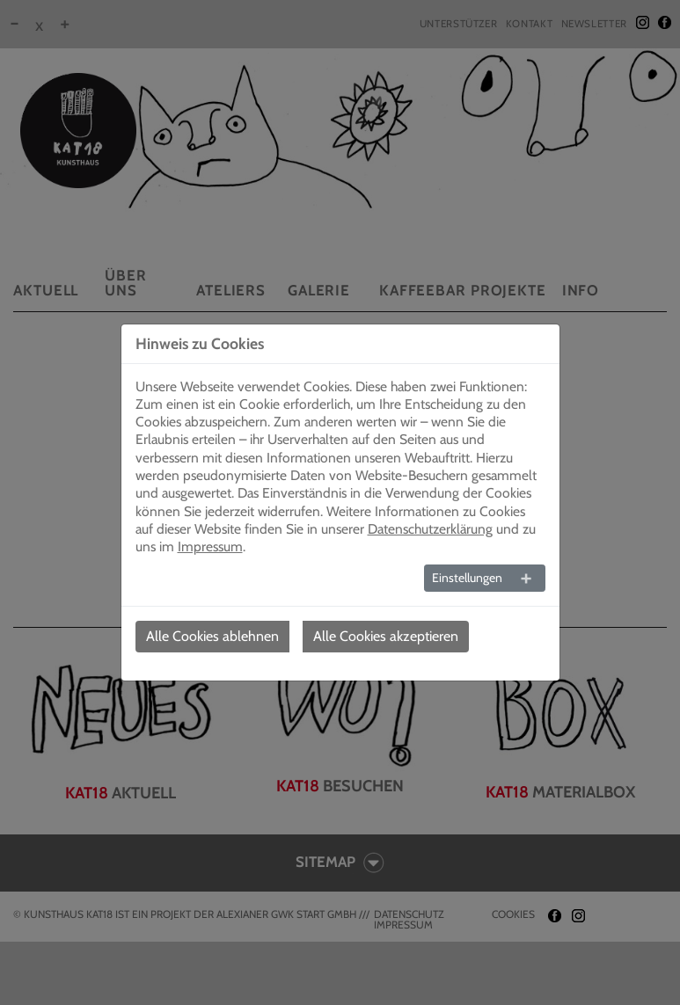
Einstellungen (467, 578)
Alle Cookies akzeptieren (385, 636)
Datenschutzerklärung (430, 529)
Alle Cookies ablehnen (212, 636)
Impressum (210, 546)
